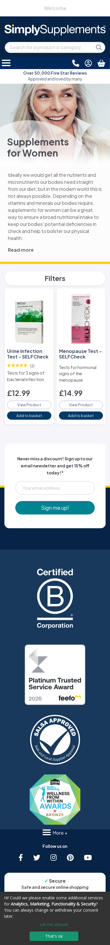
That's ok (54, 936)
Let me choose (54, 924)
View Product (29, 404)
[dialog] (55, 918)
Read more (21, 250)
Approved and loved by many (55, 76)
